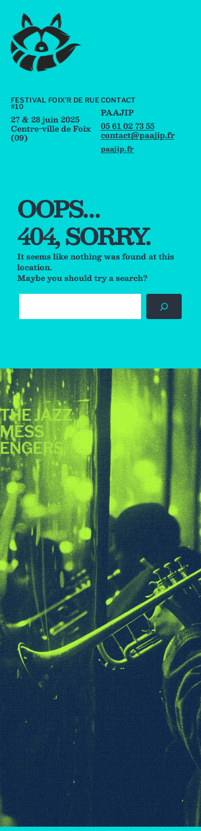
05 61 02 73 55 (127, 125)
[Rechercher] (164, 306)
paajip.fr (117, 148)
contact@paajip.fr (138, 134)
